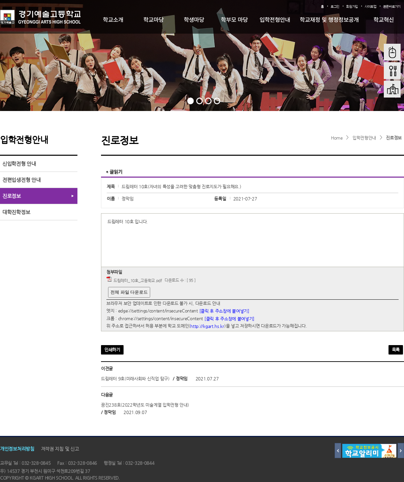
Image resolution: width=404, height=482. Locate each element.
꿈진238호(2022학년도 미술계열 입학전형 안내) (145, 404)
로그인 (335, 6)
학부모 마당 (234, 19)
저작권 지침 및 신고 (60, 448)
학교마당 (153, 19)
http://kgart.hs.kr (207, 326)
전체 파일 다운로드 (129, 292)
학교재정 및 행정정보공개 (329, 19)
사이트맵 (370, 6)
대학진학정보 (16, 212)
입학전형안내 (275, 19)
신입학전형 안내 (19, 163)
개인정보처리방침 (17, 448)
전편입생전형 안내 (21, 180)
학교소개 (113, 19)
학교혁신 (384, 19)
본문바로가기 (392, 6)
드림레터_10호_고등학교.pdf (137, 280)
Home (337, 137)
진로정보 (394, 137)
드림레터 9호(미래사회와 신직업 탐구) (135, 378)
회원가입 (352, 6)
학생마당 (194, 19)
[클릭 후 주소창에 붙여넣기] (224, 310)
